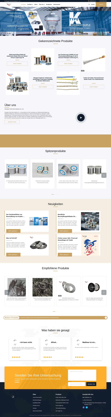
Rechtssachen (56, 4)
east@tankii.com (92, 1)
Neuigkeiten (49, 4)
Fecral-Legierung (59, 405)
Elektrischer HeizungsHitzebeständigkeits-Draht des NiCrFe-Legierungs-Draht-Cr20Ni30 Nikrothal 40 (94, 182)
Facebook (84, 407)
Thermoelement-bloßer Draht (62, 402)
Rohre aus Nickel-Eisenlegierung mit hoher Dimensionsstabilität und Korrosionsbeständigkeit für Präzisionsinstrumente (42, 299)
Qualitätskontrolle (36, 402)
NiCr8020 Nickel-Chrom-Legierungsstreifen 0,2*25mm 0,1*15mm (68, 299)
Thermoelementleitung (60, 408)
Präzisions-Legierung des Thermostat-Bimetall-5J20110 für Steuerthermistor (39, 317)
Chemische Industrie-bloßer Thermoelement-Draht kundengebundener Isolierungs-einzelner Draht (42, 182)
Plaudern (101, 4)
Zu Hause (23, 4)
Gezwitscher (87, 407)
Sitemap (34, 408)
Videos (36, 4)
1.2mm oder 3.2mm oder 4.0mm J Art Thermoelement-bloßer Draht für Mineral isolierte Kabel (68, 182)
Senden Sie (91, 384)
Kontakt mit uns (36, 405)
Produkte (30, 4)
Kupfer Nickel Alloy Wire (61, 397)
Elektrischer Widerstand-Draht (62, 400)
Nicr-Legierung (59, 410)
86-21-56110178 (102, 1)
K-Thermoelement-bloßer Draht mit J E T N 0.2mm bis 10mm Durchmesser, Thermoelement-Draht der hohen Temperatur (16, 182)
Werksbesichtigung (37, 400)
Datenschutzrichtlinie (37, 410)
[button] (7, 175)
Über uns (41, 4)
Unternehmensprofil (37, 397)
